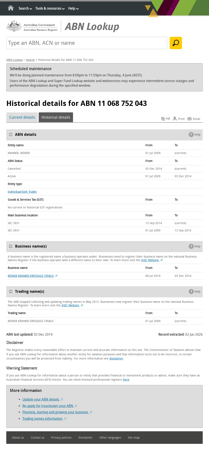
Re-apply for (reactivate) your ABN (49, 406)
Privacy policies (61, 437)
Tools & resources (48, 8)
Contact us (37, 437)
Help (71, 8)
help (197, 134)
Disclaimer (85, 437)
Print (181, 119)
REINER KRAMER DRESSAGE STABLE (32, 276)
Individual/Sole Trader (22, 192)
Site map (134, 437)
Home (11, 8)
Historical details (55, 117)
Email (196, 119)
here (126, 379)
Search (24, 8)
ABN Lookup (14, 60)
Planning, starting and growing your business (57, 412)
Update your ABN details (42, 399)
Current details (22, 117)
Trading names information (44, 419)
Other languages (110, 437)
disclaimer (116, 358)
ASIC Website (152, 260)
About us (18, 437)
